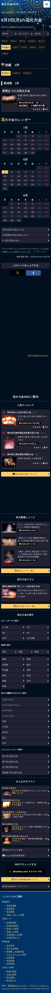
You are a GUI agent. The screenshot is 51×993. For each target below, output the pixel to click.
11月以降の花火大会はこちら (15, 235)
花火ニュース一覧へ (25, 570)
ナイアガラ (7, 710)
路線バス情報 (12, 928)
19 (46, 144)
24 (32, 148)
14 (12, 144)
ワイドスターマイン (11, 705)
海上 (4, 738)
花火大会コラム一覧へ (25, 606)
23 (25, 148)
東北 (28, 665)
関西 (28, 659)
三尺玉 (5, 727)
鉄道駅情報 (11, 922)
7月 (28, 627)
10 (32, 140)
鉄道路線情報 (12, 926)
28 (12, 153)
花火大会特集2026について (24, 879)
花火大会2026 (9, 4)
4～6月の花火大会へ (11, 240)
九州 (28, 681)
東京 (4, 652)
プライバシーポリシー (39, 986)
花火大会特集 (12, 948)
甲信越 (5, 670)
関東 (4, 659)
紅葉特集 (10, 957)
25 (39, 148)
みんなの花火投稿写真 (13, 855)
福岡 (36, 652)
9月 (28, 633)
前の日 (5, 33)
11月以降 (31, 638)
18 (39, 144)
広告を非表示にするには (38, 355)
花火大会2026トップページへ (15, 886)
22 (19, 148)
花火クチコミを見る (12, 850)
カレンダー (23, 33)
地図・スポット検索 (15, 915)
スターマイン (8, 700)
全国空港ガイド (13, 937)
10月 (4, 638)
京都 (20, 652)
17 (32, 144)
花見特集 (10, 945)
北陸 (28, 670)
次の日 (38, 33)
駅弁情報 (10, 977)
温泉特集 (10, 963)
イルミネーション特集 (16, 954)
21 (12, 148)
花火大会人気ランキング (25, 474)
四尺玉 (5, 732)
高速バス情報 (12, 932)
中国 (28, 675)
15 (19, 144)
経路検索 (10, 909)
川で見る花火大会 (10, 767)
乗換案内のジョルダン (17, 986)
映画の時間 (11, 971)
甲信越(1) (6, 47)
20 (5, 148)
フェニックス (8, 716)
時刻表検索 (11, 906)
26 (46, 148)
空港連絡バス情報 (14, 935)
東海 (4, 675)
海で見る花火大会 (10, 756)
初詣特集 (10, 960)
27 (5, 153)
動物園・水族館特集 (15, 951)
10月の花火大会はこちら (13, 230)
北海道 (5, 665)
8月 (3, 633)
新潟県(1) (6, 73)
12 (46, 140)
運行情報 (10, 912)
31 (32, 153)
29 (19, 153)
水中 (4, 743)
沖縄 (4, 686)
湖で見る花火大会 (10, 762)
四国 (4, 681)
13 (5, 144)
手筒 (4, 721)
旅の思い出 (11, 980)
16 (25, 144)
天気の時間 (11, 974)
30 (25, 153)
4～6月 (5, 627)
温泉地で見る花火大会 (12, 772)
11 (39, 140)
